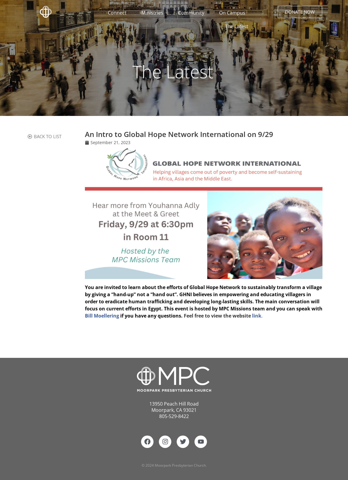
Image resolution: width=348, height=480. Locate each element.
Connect (118, 12)
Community (192, 12)
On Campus (233, 12)
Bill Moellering (102, 315)
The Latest (236, 26)
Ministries (153, 12)
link (256, 315)
